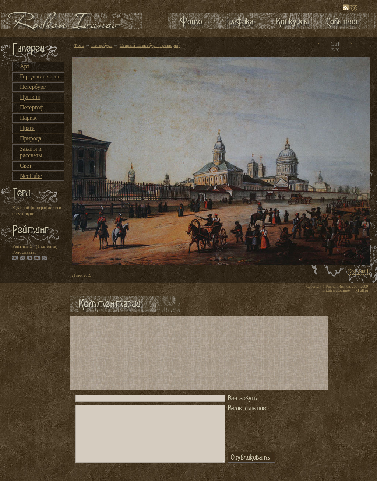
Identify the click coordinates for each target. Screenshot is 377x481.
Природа (30, 138)
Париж (28, 118)
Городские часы (39, 76)
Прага (27, 128)
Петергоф (32, 107)
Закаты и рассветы (31, 151)
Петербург (33, 87)
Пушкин (30, 97)
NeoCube (31, 176)
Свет (26, 165)
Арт (24, 66)
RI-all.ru (361, 290)
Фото (79, 45)
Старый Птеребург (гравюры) (150, 45)
